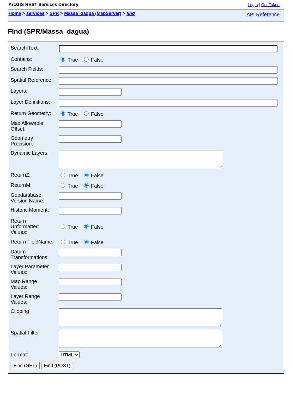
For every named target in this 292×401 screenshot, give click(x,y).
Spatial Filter (25, 339)
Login (253, 4)
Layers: (19, 91)
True (71, 60)
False (93, 60)
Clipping (20, 314)
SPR (54, 13)
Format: (19, 364)
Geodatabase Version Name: (27, 201)
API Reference (263, 14)
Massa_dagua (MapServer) (92, 13)
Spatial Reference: (31, 80)
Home (15, 13)
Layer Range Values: (25, 302)
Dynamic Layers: (30, 153)
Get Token (270, 4)
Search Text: (25, 48)
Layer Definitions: (30, 102)
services (35, 13)
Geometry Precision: (22, 141)
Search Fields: (27, 69)
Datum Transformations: (30, 257)
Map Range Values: (24, 287)
